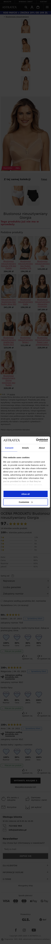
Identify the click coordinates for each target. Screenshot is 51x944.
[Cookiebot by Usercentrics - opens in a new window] (36, 440)
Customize (25, 502)
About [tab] (42, 448)
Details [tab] (25, 448)
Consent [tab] (9, 448)
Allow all (25, 494)
